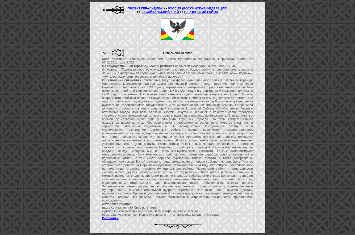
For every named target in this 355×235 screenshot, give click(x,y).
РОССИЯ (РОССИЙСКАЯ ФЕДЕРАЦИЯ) (197, 8)
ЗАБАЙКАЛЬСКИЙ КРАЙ (161, 12)
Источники (110, 218)
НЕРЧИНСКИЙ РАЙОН (201, 12)
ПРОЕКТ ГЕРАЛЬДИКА (145, 8)
